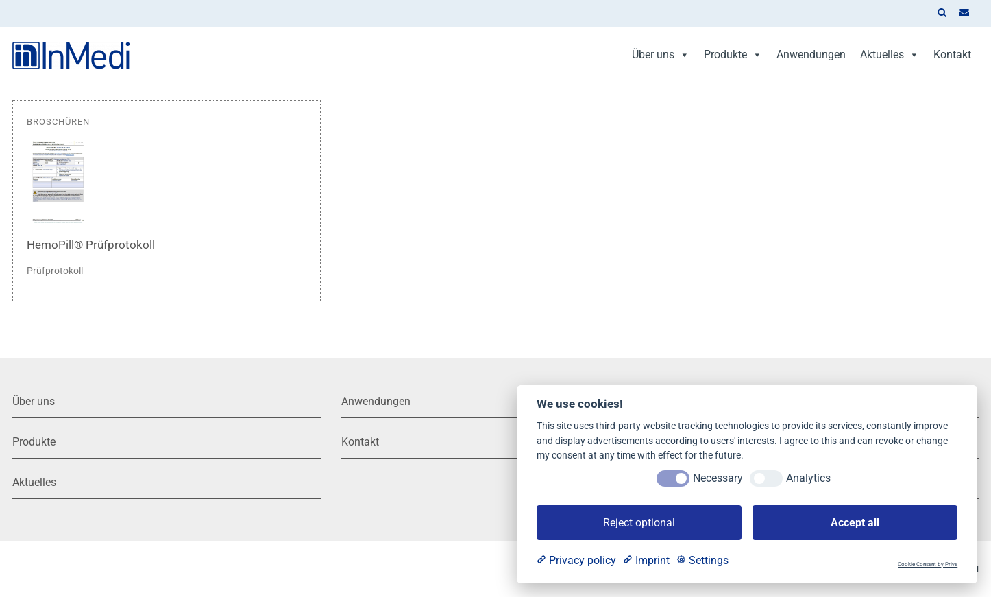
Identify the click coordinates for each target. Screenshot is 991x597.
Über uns (660, 54)
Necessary (718, 478)
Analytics (808, 478)
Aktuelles (889, 54)
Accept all (855, 522)
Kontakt (952, 54)
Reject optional (639, 522)
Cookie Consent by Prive (927, 564)
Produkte (733, 54)
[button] (941, 13)
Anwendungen (811, 54)
